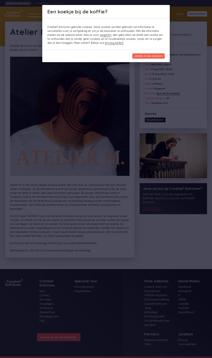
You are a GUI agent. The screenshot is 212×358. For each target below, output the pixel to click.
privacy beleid (114, 42)
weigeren (105, 35)
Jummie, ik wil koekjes (148, 56)
